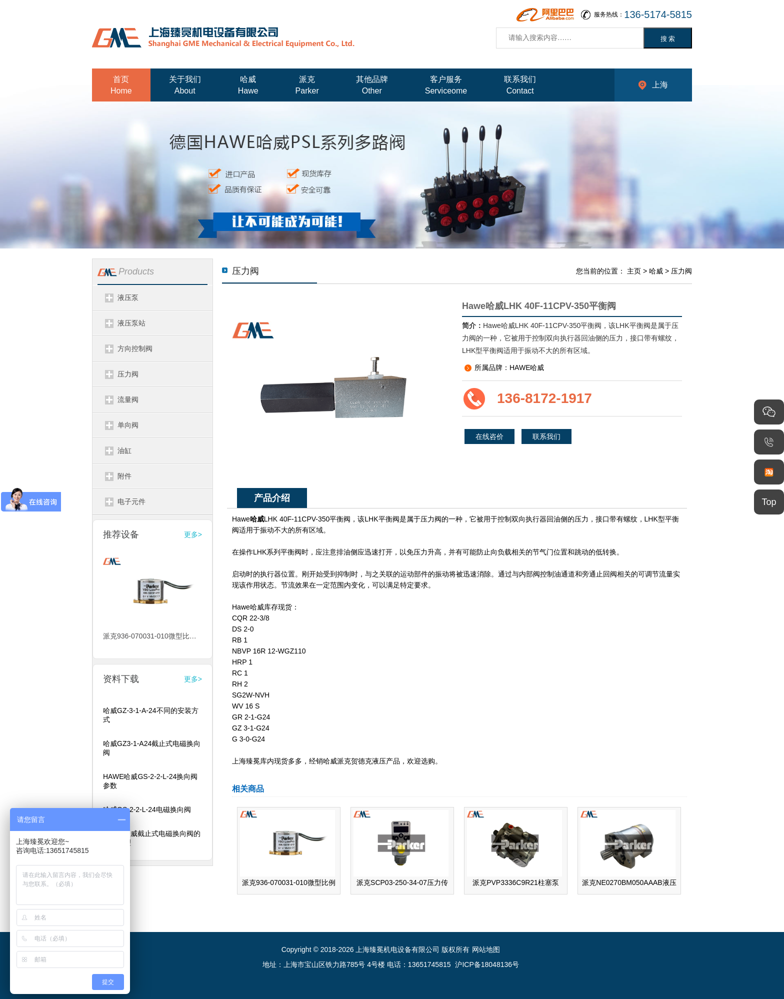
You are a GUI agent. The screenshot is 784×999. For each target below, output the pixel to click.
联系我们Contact (520, 85)
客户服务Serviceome (446, 85)
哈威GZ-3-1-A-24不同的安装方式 (150, 715)
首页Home (121, 85)
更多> (193, 534)
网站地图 (486, 950)
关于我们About (185, 85)
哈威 (656, 271)
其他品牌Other (372, 85)
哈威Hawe (248, 85)
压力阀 (681, 271)
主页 (634, 271)
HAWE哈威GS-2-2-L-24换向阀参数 (150, 781)
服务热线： (643, 15)
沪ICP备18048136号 (487, 964)
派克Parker (307, 85)
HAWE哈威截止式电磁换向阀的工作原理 (151, 838)
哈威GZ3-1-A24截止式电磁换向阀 (151, 748)
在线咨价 (490, 436)
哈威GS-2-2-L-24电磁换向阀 (147, 810)
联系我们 (546, 436)
